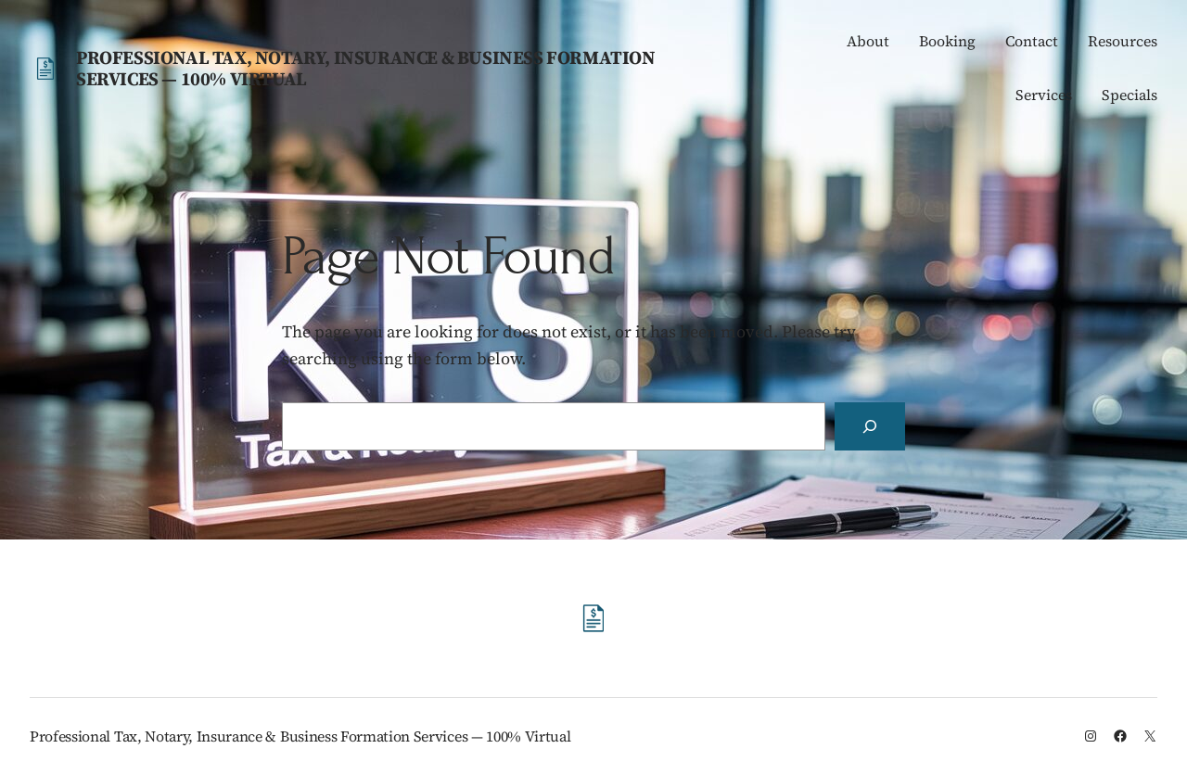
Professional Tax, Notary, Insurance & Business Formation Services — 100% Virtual (366, 68)
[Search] (870, 426)
